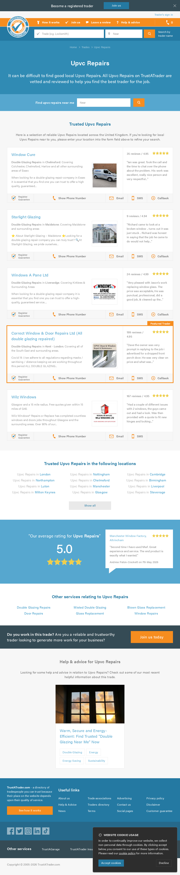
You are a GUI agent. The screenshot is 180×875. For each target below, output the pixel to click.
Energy (93, 752)
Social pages (125, 812)
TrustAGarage (51, 853)
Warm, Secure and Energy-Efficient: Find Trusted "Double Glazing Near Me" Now (86, 736)
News (62, 812)
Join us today (152, 637)
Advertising (124, 800)
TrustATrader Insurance (86, 853)
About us (64, 800)
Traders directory (99, 806)
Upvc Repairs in (34, 474)
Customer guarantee (159, 812)
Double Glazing (72, 752)
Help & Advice (67, 806)
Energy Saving (72, 760)
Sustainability (96, 760)
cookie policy (128, 853)
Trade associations (100, 800)
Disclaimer (153, 806)
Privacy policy (155, 800)
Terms (92, 812)
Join (117, 5)
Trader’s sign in (164, 14)
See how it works (30, 814)
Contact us (124, 806)
